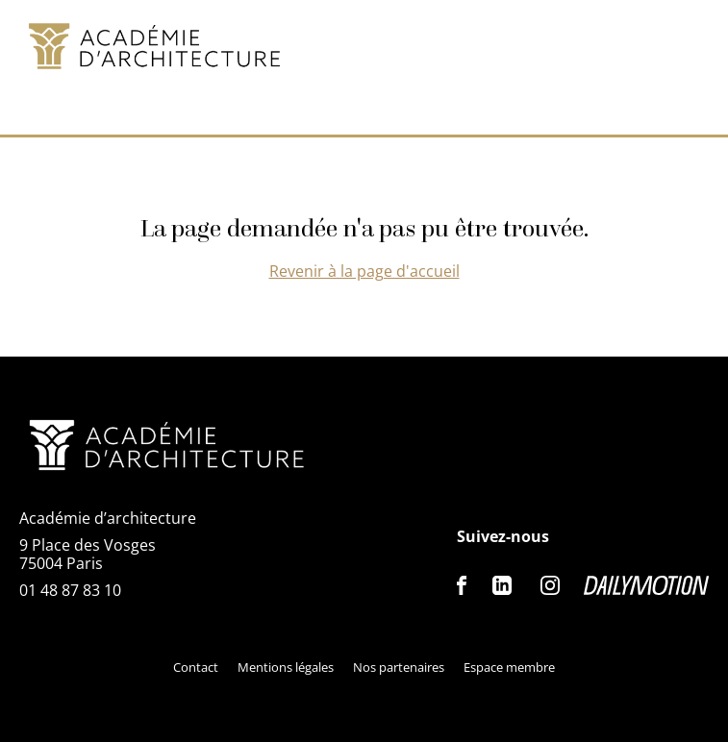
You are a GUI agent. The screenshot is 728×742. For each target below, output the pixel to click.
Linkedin (502, 585)
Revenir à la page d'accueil (364, 271)
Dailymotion (646, 585)
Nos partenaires (398, 667)
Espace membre (509, 667)
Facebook (462, 585)
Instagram (550, 585)
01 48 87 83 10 (70, 590)
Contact (195, 667)
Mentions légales (286, 667)
